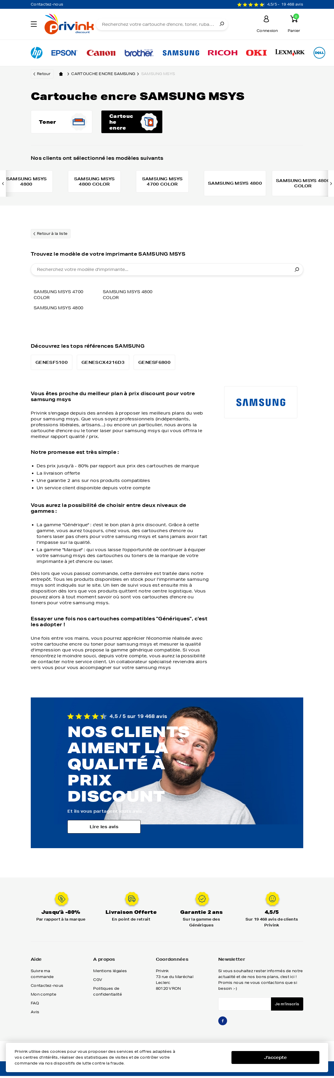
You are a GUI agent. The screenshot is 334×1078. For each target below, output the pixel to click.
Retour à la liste (52, 236)
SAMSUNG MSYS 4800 (60, 311)
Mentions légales (110, 974)
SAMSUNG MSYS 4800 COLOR (129, 297)
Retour (43, 73)
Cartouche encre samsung (106, 74)
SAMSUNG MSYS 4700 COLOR (60, 297)
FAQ (35, 1006)
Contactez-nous (47, 4)
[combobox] (167, 273)
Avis (35, 1015)
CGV (97, 982)
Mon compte (43, 997)
